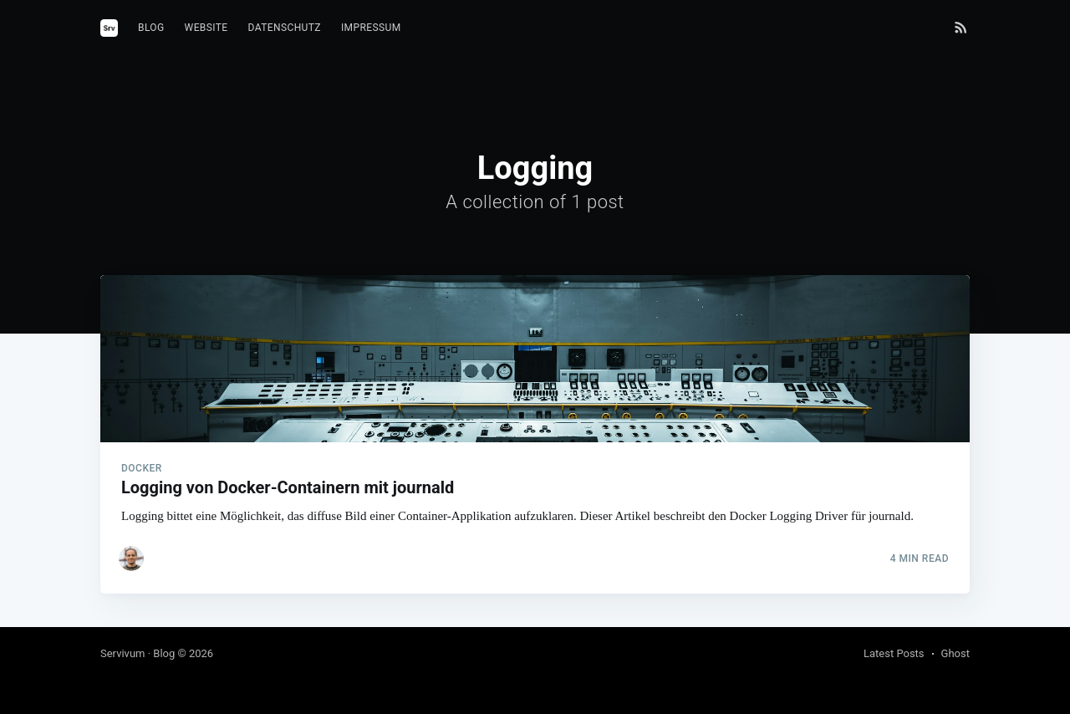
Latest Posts (894, 653)
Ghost (955, 653)
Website (206, 27)
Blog (151, 27)
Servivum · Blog (137, 653)
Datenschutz (284, 27)
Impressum (371, 27)
